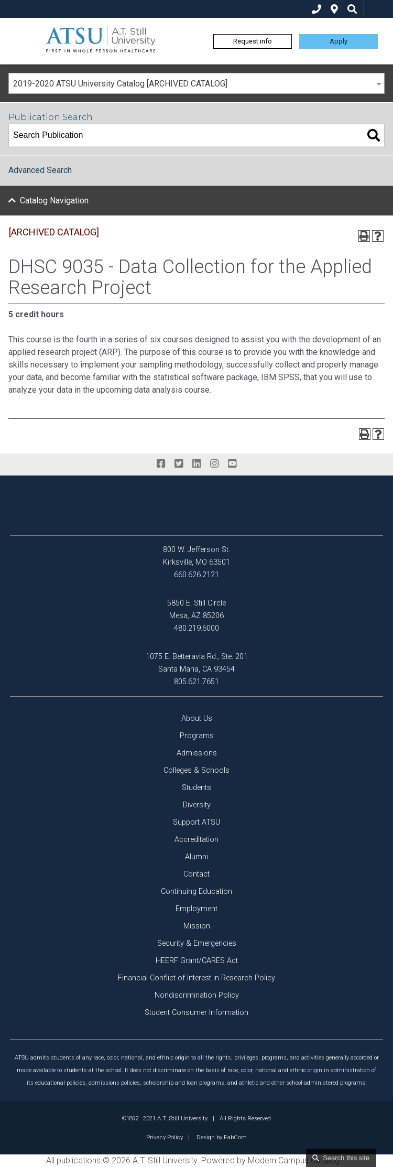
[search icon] (352, 9)
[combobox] (196, 83)
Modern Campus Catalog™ (296, 1160)
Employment (196, 908)
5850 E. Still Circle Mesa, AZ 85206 (196, 609)
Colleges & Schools (196, 770)
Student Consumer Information (196, 1012)
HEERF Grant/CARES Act (197, 960)
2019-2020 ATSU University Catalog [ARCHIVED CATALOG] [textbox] (120, 84)
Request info (252, 41)
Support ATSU (196, 822)
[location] (334, 9)
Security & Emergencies (196, 943)
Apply (338, 41)
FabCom (235, 1137)
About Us (196, 718)
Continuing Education (196, 891)
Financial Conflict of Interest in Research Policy (196, 978)
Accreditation (196, 839)
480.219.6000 (196, 628)
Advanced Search (40, 170)
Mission (196, 926)
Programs (197, 735)
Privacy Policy (164, 1137)
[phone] (316, 9)
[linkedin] (196, 464)
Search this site (346, 1158)
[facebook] (161, 464)
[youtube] (232, 464)
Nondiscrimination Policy (197, 995)
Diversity (197, 805)
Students (196, 787)
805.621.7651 (196, 681)
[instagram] (214, 464)
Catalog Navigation (54, 201)
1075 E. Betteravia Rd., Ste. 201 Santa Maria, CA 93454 (197, 663)
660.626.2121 (196, 574)
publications (79, 1160)
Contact (196, 874)
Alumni (196, 856)
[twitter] (179, 464)
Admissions (197, 753)
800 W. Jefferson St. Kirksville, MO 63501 (196, 556)
